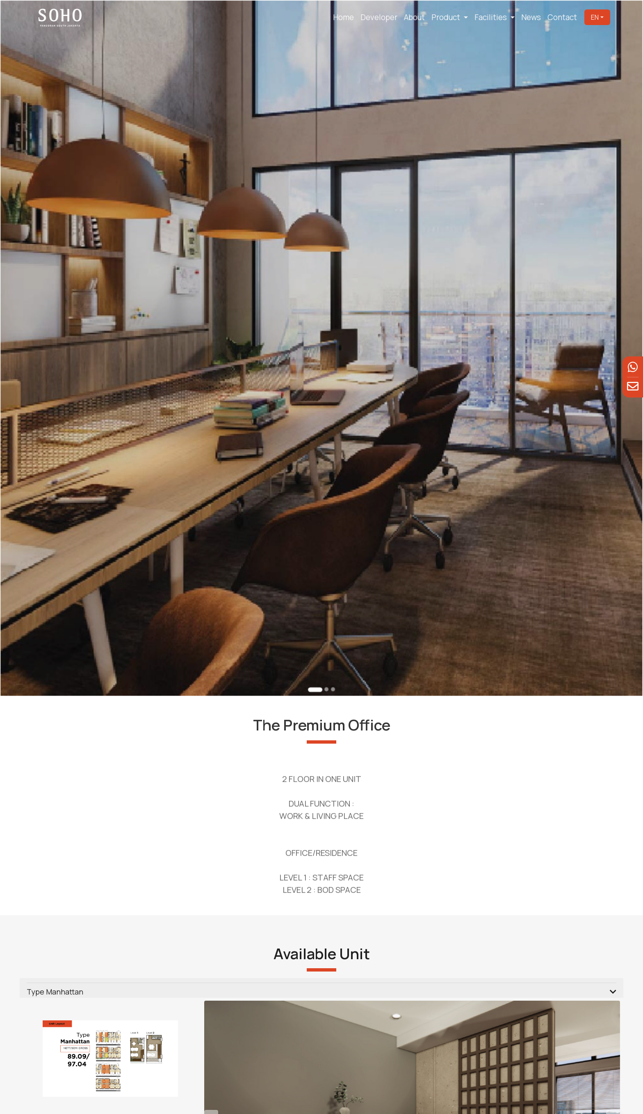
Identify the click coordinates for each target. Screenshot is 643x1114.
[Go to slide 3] (332, 662)
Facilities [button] (491, 17)
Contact (562, 17)
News (531, 17)
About (414, 17)
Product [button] (446, 17)
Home (343, 17)
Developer (378, 17)
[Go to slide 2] (326, 662)
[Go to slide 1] (315, 663)
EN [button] (595, 17)
